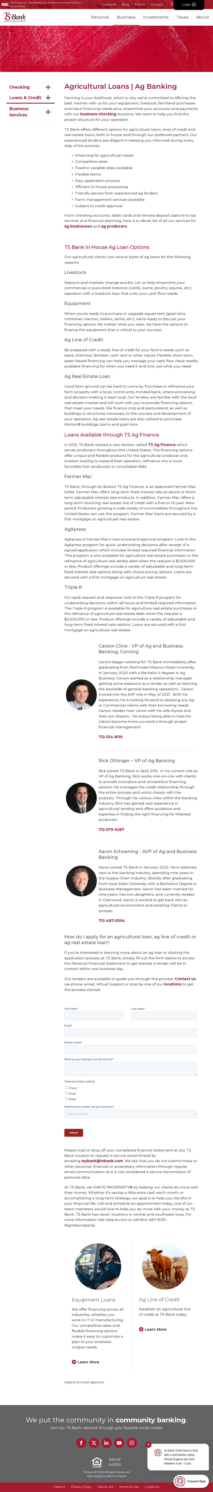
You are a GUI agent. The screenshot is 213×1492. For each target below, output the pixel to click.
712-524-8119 (110, 737)
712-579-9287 (111, 829)
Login (198, 4)
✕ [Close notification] (148, 1445)
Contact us (185, 979)
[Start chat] (191, 1481)
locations (173, 984)
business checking (98, 114)
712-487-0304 (112, 920)
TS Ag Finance (162, 444)
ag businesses (78, 226)
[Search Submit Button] (173, 4)
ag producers (114, 226)
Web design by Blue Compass (106, 1476)
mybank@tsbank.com (102, 1161)
